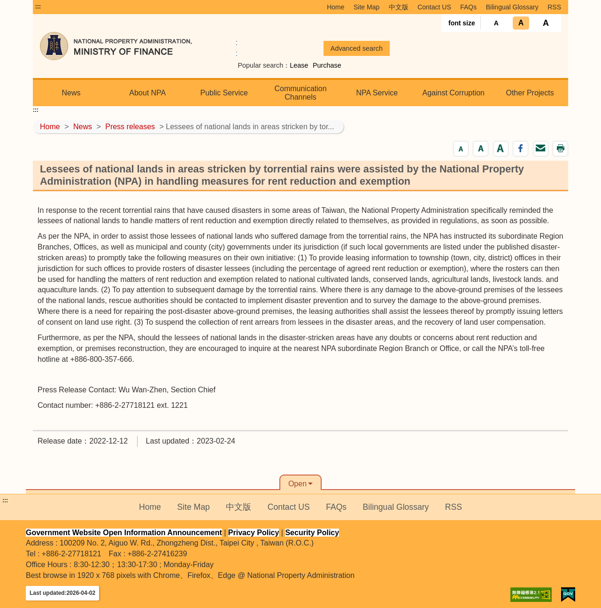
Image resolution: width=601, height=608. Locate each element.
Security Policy (312, 533)
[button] (461, 148)
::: (38, 6)
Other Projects (530, 93)
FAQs (468, 7)
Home (335, 7)
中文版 (398, 7)
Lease (299, 65)
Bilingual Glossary (512, 7)
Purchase (327, 65)
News (71, 93)
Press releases (130, 127)
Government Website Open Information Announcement (124, 533)
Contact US (434, 7)
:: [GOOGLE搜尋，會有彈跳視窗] (237, 48)
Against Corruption (453, 93)
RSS (554, 7)
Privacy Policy (253, 533)
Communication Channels (300, 93)
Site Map (366, 7)
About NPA (147, 93)
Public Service (223, 93)
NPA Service (377, 93)
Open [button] (297, 484)
